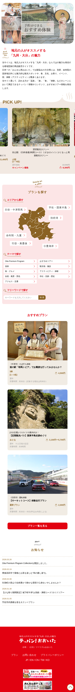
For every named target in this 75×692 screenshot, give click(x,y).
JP (26, 660)
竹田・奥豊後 (21, 243)
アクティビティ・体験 (49, 271)
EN (31, 660)
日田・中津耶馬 (13, 209)
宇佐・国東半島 (59, 207)
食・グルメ (9, 271)
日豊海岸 (50, 246)
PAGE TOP (70, 687)
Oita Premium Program (14, 261)
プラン (14, 655)
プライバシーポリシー (52, 655)
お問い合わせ (29, 655)
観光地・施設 (45, 266)
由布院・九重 (16, 235)
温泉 (7, 266)
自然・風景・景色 (12, 276)
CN (37, 660)
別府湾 (56, 218)
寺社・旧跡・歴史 (47, 276)
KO (48, 660)
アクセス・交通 (11, 281)
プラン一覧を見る (37, 526)
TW (42, 660)
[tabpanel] (37, 23)
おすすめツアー (46, 261)
